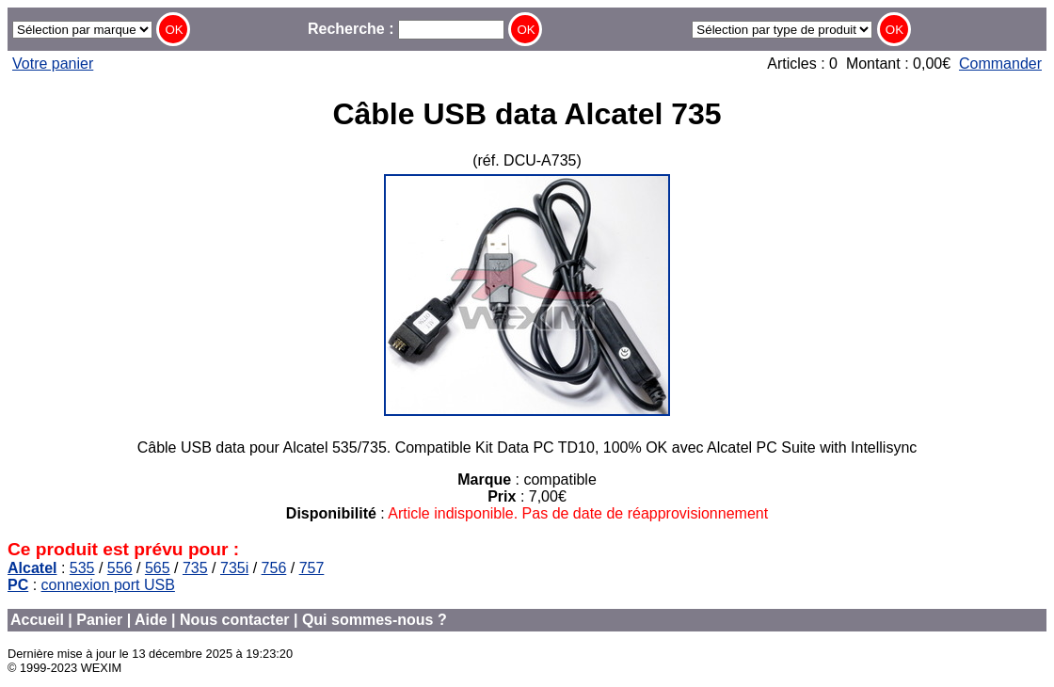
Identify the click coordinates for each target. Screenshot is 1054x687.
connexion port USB (108, 585)
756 (274, 568)
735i (234, 568)
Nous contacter (234, 620)
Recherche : (406, 29)
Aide (151, 620)
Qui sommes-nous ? (374, 620)
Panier (99, 620)
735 (195, 568)
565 (157, 568)
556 (120, 568)
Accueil (37, 620)
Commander (1000, 64)
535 (82, 568)
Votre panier (52, 64)
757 (312, 568)
